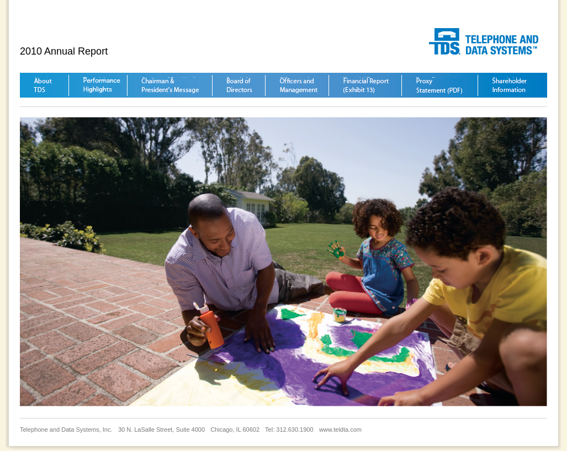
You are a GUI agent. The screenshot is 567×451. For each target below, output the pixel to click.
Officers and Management (298, 85)
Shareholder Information (509, 85)
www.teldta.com (340, 429)
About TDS (43, 85)
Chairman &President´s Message (170, 85)
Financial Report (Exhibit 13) (366, 85)
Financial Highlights (102, 85)
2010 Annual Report (64, 51)
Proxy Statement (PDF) (439, 85)
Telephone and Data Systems (488, 41)
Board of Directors (239, 85)
